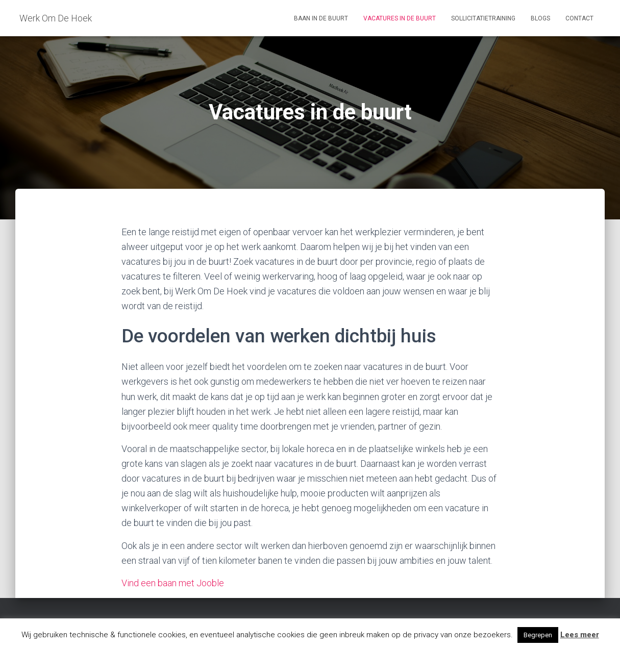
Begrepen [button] (538, 635)
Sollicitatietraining (483, 18)
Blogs (540, 18)
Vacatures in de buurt (399, 18)
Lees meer (579, 634)
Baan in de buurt (321, 18)
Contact (579, 18)
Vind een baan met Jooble (172, 583)
